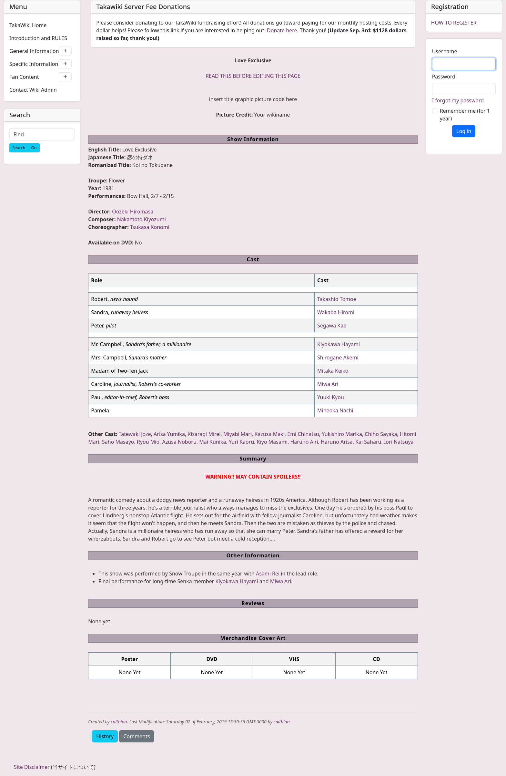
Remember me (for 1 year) (465, 114)
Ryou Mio (148, 441)
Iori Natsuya (399, 441)
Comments (136, 736)
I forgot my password (458, 100)
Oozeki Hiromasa (132, 211)
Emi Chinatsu (303, 434)
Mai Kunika (212, 441)
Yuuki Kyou (330, 397)
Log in (463, 131)
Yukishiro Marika (342, 434)
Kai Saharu (368, 441)
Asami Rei (267, 573)
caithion (119, 722)
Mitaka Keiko (332, 370)
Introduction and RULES (38, 38)
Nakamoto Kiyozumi (141, 219)
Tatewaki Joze (135, 434)
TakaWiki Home (27, 25)
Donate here (282, 30)
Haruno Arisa (337, 441)
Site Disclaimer (32, 767)
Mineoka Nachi (335, 410)
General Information (40, 51)
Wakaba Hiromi (335, 312)
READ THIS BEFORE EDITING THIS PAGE (253, 75)
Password (443, 76)
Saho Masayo (118, 441)
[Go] (34, 147)
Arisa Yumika (169, 434)
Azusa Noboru (179, 441)
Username (444, 51)
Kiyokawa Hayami (338, 344)
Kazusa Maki (270, 434)
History (105, 736)
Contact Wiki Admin (33, 89)
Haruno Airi (304, 441)
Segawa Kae (331, 325)
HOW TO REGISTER (454, 22)
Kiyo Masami (272, 441)
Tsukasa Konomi (149, 227)
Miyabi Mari (237, 434)
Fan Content (40, 76)
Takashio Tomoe (336, 299)
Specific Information (40, 63)
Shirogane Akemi (338, 357)
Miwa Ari (327, 384)
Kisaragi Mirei (203, 434)
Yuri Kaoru (241, 441)
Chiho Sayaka (381, 434)
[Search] (18, 147)
